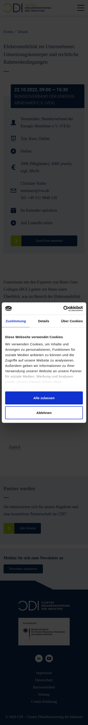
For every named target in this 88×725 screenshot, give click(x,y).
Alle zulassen (43, 398)
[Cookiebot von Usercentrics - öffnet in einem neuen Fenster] (63, 308)
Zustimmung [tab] (16, 321)
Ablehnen (44, 412)
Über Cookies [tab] (72, 321)
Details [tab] (43, 321)
